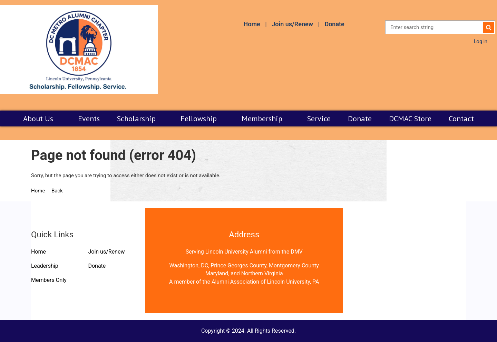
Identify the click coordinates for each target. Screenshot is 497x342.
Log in (480, 41)
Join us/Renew (292, 24)
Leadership (44, 266)
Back (57, 191)
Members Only (49, 280)
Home (251, 24)
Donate (334, 24)
